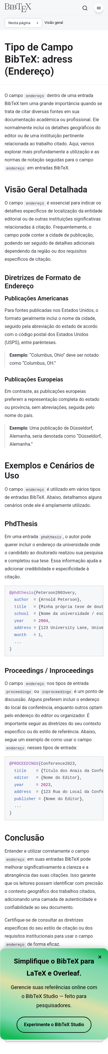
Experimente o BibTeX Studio (54, 1024)
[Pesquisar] (85, 8)
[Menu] (98, 8)
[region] (54, 621)
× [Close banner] (100, 957)
